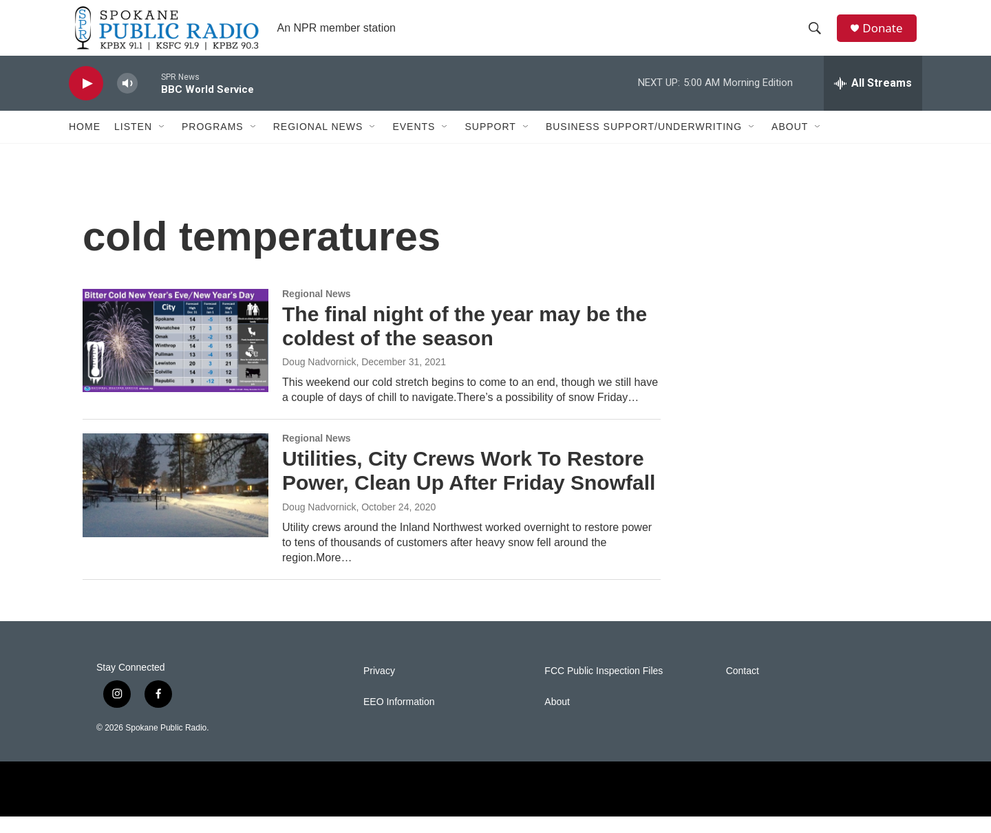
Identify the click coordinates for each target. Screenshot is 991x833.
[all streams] (873, 99)
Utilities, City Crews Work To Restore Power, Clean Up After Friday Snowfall (468, 487)
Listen (133, 143)
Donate (887, 36)
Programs (213, 143)
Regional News (318, 143)
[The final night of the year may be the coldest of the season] (175, 357)
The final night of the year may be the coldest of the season (464, 342)
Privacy (379, 687)
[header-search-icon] (818, 36)
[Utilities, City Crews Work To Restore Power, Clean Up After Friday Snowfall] (175, 501)
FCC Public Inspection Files (603, 687)
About (789, 143)
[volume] (127, 100)
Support (490, 143)
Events (413, 143)
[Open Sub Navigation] (162, 143)
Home (84, 143)
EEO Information (399, 718)
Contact (742, 687)
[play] (86, 100)
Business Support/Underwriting (644, 143)
